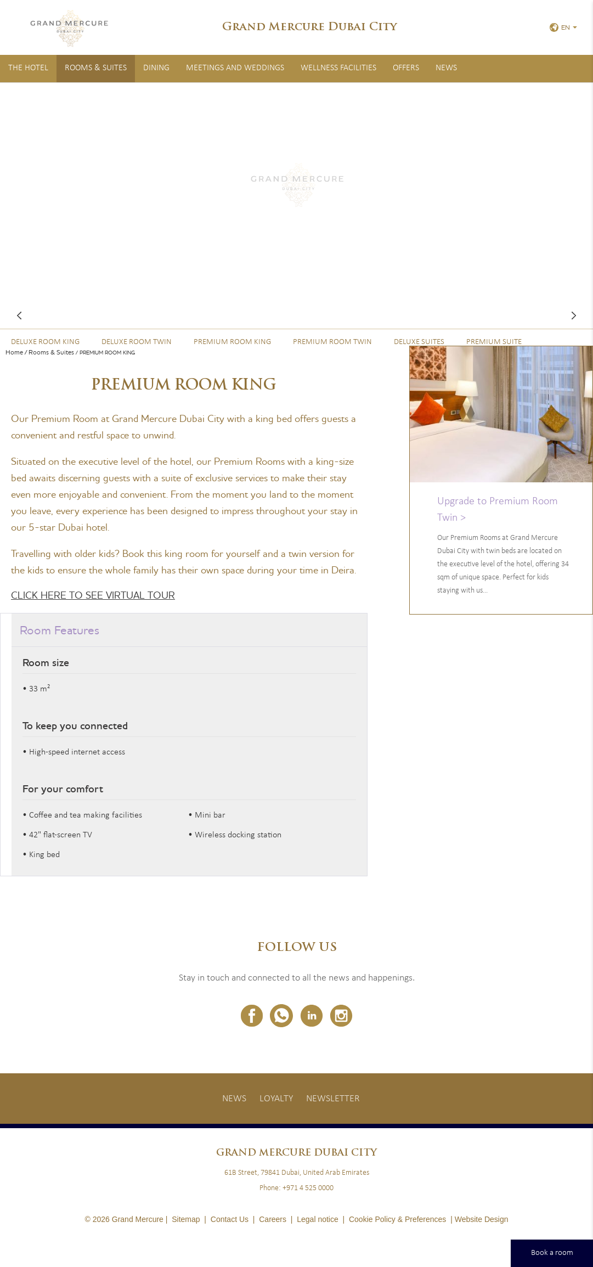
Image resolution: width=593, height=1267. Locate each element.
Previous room (19, 315)
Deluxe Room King (45, 342)
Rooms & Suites (96, 68)
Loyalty (276, 1099)
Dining (156, 68)
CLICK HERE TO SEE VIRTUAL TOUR (93, 595)
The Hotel (28, 68)
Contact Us (230, 1219)
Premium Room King (232, 342)
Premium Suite (494, 342)
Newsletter (333, 1099)
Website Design (482, 1219)
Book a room (552, 1253)
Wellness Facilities (338, 68)
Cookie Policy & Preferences (397, 1219)
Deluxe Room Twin (136, 342)
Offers (406, 68)
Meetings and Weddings (235, 68)
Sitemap (186, 1219)
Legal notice (317, 1219)
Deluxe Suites (419, 342)
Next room (574, 315)
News (446, 68)
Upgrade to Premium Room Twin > (497, 509)
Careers (272, 1219)
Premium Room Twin (332, 342)
